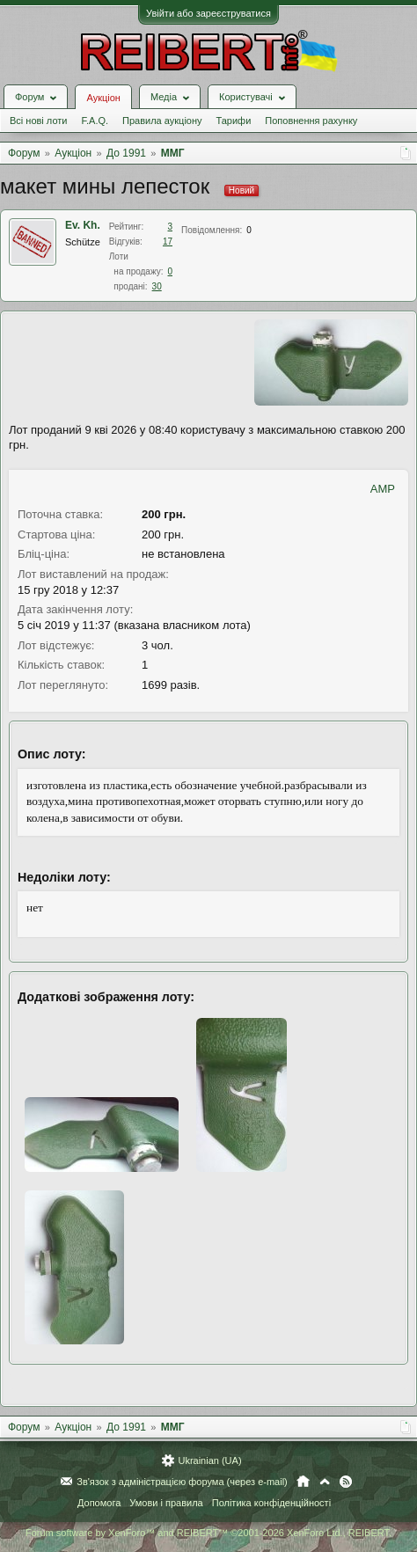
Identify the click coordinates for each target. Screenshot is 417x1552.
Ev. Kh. (82, 225)
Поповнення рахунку (311, 120)
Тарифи (234, 120)
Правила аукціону (161, 120)
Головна (303, 1481)
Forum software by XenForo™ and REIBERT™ (208, 1532)
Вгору (324, 1481)
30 (157, 286)
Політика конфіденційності (271, 1502)
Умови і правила (165, 1502)
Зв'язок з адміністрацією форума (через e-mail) (182, 1481)
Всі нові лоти (38, 120)
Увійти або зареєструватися (208, 13)
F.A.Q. (94, 120)
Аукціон (103, 97)
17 (167, 241)
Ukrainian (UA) (209, 1460)
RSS (346, 1481)
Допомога (99, 1502)
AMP (382, 488)
